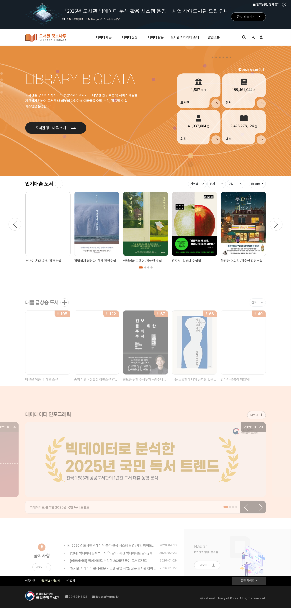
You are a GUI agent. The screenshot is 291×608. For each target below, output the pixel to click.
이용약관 (30, 580)
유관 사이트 (248, 580)
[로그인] (253, 37)
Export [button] (256, 184)
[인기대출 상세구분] (216, 184)
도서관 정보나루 (45, 38)
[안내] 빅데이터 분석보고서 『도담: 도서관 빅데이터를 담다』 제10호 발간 (111, 559)
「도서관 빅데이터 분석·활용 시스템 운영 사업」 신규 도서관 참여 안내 (111, 574)
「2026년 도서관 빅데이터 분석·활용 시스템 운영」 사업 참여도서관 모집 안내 (111, 551)
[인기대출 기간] (236, 184)
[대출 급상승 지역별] (257, 308)
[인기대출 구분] (197, 184)
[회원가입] (262, 37)
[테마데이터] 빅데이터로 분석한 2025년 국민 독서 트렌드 (107, 567)
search (244, 37)
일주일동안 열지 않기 (266, 4)
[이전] (15, 224)
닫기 (284, 4)
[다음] (276, 224)
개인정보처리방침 (50, 580)
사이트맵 (70, 580)
